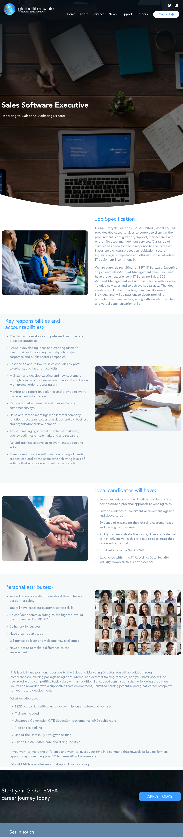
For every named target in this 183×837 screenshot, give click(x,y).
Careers (142, 14)
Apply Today (160, 797)
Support (126, 14)
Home (71, 14)
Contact (166, 14)
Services (98, 14)
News (112, 14)
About (83, 14)
